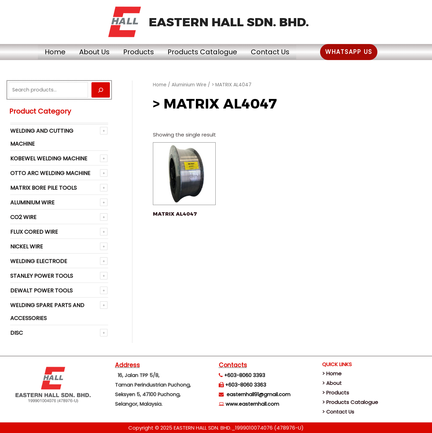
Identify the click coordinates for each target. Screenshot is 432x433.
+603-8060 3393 (244, 375)
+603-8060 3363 (245, 384)
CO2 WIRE (23, 217)
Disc (16, 333)
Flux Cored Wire (34, 232)
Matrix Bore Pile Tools (43, 188)
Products (135, 52)
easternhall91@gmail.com (258, 394)
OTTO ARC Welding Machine (50, 173)
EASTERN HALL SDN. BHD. (229, 22)
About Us (84, 52)
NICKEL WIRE (26, 246)
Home (38, 52)
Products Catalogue (206, 52)
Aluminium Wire (32, 202)
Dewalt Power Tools (41, 290)
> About (332, 383)
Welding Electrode (38, 261)
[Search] (100, 90)
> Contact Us (339, 411)
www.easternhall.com (252, 404)
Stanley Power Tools (41, 276)
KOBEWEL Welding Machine (48, 158)
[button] (366, 52)
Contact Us (280, 52)
